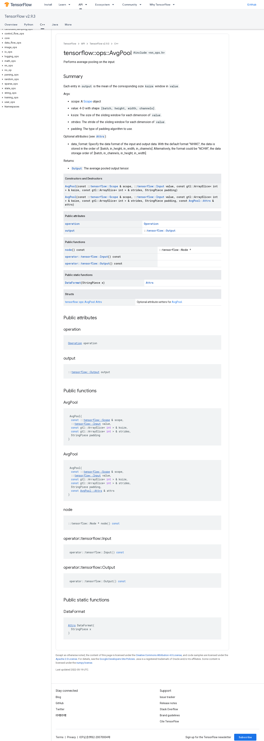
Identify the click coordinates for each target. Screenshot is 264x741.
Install (48, 4)
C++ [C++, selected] (42, 24)
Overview (11, 24)
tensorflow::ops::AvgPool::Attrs (83, 301)
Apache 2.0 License (66, 659)
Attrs (100, 136)
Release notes (168, 703)
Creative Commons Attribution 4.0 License (159, 655)
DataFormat (73, 282)
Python (28, 24)
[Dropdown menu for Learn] (70, 4)
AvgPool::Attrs (200, 201)
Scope (87, 101)
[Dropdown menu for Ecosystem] (114, 4)
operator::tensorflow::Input (86, 256)
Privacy (71, 737)
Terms (59, 737)
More (68, 24)
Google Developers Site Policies (117, 659)
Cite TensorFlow (169, 721)
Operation (151, 224)
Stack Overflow (169, 709)
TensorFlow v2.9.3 (20, 16)
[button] (25, 29)
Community (129, 4)
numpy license (84, 662)
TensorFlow (69, 43)
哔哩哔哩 (61, 715)
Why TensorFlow (160, 4)
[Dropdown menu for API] (87, 4)
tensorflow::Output (161, 230)
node (68, 250)
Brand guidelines (170, 715)
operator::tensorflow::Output (87, 263)
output (70, 230)
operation (72, 224)
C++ (116, 43)
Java (55, 24)
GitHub (251, 4)
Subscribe (245, 737)
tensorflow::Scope (104, 186)
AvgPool (70, 186)
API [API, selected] (80, 4)
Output (77, 168)
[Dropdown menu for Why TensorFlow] (174, 4)
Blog (58, 697)
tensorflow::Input (150, 186)
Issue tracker (167, 697)
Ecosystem (102, 4)
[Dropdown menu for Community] (141, 4)
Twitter (60, 709)
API (83, 43)
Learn (62, 4)
